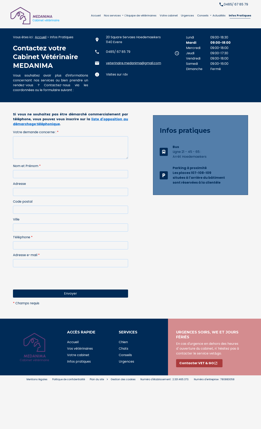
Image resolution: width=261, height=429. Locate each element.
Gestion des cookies (123, 379)
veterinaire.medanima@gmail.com (133, 63)
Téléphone (23, 237)
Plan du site (97, 379)
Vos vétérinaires (80, 348)
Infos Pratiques (240, 15)
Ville (16, 219)
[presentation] (44, 285)
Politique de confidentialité (68, 379)
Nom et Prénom (27, 166)
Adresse (19, 183)
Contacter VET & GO (198, 363)
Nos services (112, 15)
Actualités (219, 15)
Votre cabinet (169, 15)
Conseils (203, 15)
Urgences (187, 15)
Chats (123, 348)
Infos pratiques (79, 361)
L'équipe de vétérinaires (140, 15)
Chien (123, 342)
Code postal (22, 201)
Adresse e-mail (26, 255)
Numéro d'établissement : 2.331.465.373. (164, 379)
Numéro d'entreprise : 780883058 (214, 379)
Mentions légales (37, 379)
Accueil (96, 15)
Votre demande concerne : (36, 132)
